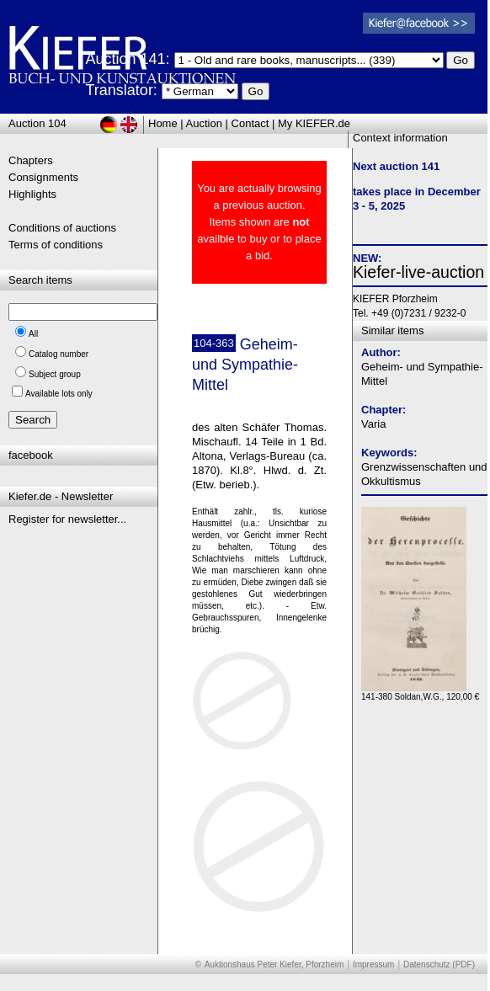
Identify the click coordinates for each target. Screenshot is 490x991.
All (33, 333)
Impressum (373, 964)
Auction (204, 123)
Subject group (55, 374)
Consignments (43, 177)
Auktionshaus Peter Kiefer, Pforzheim (274, 964)
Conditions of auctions (62, 227)
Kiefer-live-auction (418, 272)
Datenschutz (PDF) (439, 964)
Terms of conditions (55, 244)
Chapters (30, 160)
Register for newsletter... (67, 519)
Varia (373, 424)
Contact (250, 123)
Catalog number (58, 354)
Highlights (32, 194)
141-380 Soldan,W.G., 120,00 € (420, 692)
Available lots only (59, 393)
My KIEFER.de (314, 123)
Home (163, 123)
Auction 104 (37, 123)
